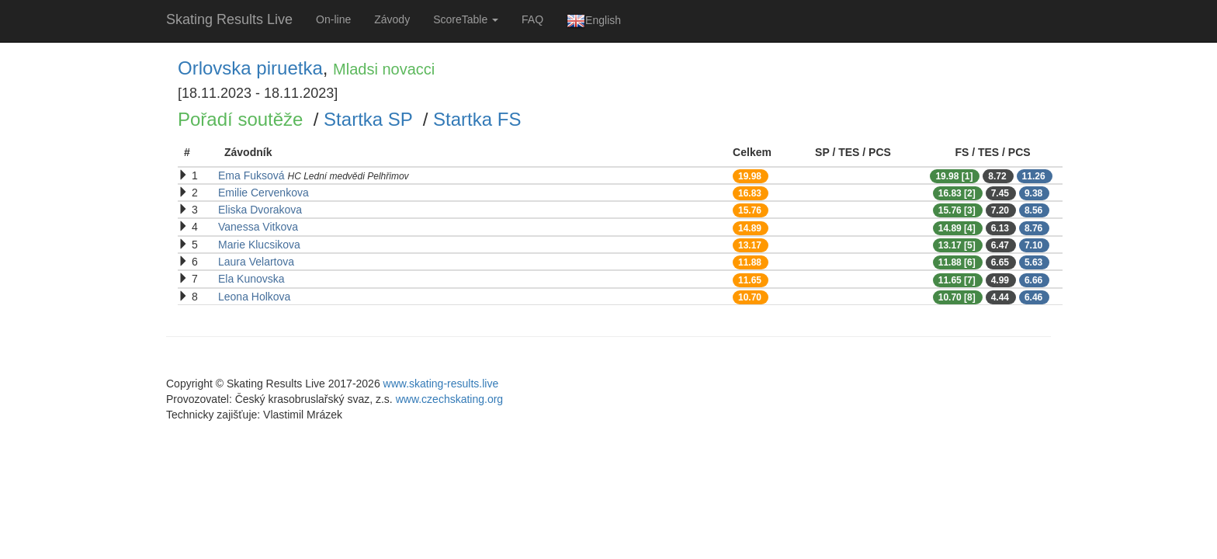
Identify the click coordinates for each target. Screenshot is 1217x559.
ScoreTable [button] (465, 19)
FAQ (532, 19)
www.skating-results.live (441, 383)
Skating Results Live (229, 19)
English (594, 21)
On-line (333, 19)
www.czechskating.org (450, 399)
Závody (392, 19)
